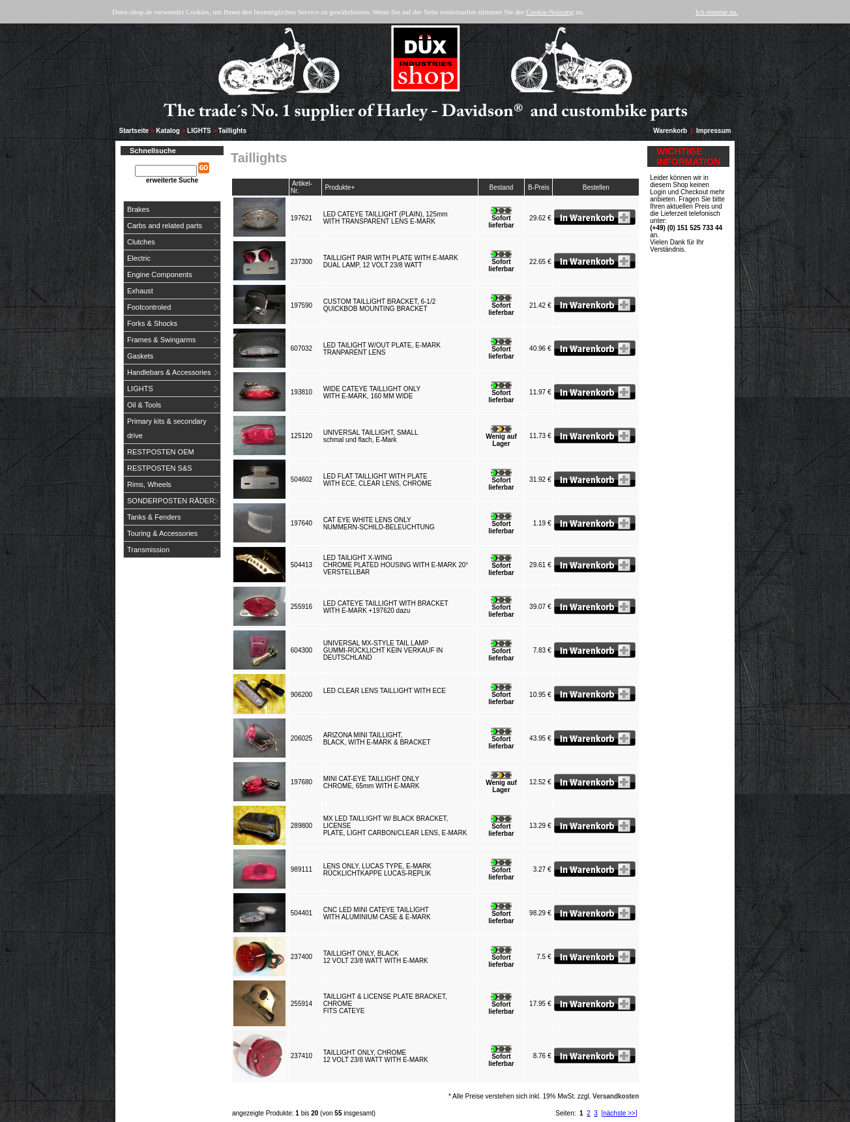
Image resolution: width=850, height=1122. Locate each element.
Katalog (168, 130)
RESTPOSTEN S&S (159, 468)
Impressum (713, 130)
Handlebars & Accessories (169, 372)
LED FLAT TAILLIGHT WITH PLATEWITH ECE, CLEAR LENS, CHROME (379, 480)
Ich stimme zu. (717, 12)
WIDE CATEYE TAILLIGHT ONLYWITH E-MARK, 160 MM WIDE (372, 392)
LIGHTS (199, 130)
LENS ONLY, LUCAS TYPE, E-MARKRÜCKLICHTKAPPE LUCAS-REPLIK (379, 870)
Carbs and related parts (164, 225)
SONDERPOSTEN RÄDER (170, 501)
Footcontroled (149, 307)
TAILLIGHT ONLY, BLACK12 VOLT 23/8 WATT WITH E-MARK (377, 957)
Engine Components (159, 274)
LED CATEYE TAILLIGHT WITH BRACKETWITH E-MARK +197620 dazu (385, 607)
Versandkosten (616, 1096)
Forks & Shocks (152, 323)
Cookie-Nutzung (550, 12)
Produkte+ (340, 187)
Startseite (134, 130)
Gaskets (140, 356)
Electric (139, 258)
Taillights (232, 130)
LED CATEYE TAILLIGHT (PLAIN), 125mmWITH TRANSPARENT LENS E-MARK (385, 218)
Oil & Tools (144, 405)
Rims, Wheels (149, 484)
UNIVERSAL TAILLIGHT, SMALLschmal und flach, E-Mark (370, 436)
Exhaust (140, 291)
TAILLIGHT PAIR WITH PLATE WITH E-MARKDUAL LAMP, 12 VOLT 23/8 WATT (390, 261)
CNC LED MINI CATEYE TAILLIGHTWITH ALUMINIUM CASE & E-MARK (379, 913)
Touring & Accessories (162, 533)
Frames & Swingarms (161, 340)
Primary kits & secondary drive (167, 428)
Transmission (148, 550)
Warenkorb (670, 130)
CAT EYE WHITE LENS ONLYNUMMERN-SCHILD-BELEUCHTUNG (381, 523)
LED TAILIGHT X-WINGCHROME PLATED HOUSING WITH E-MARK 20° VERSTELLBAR (396, 565)
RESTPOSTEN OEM (160, 452)
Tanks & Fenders (154, 517)
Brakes (138, 209)
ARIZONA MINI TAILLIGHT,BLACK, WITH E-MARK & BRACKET (378, 738)
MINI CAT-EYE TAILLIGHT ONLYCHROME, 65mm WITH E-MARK (373, 782)
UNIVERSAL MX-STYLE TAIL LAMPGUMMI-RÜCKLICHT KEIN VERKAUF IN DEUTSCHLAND (383, 650)
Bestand (502, 187)
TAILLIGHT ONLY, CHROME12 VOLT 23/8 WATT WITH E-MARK (377, 1056)
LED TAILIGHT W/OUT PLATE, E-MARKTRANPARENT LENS (382, 349)
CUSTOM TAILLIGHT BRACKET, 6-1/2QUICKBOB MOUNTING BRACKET (379, 305)
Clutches (141, 242)
